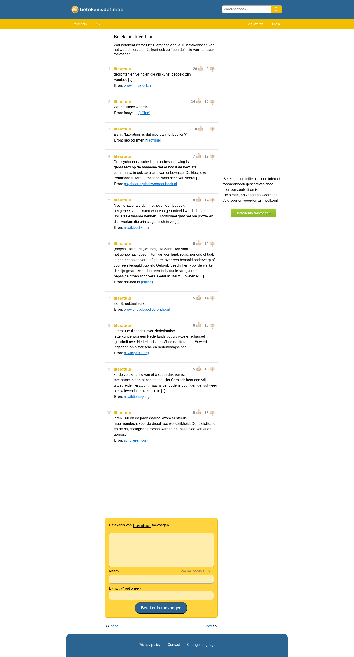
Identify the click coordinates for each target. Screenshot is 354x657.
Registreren (255, 24)
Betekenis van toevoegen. (139, 525)
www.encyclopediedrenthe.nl (147, 309)
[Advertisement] (84, 99)
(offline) (144, 113)
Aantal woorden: (194, 570)
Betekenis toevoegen (254, 213)
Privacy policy (149, 645)
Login (276, 24)
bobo (114, 626)
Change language (201, 645)
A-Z (98, 24)
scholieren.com (136, 440)
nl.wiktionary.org (137, 397)
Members (80, 24)
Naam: (114, 571)
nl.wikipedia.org (136, 227)
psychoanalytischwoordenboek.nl (150, 184)
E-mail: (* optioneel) (125, 588)
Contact (174, 645)
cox (209, 626)
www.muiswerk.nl (138, 85)
